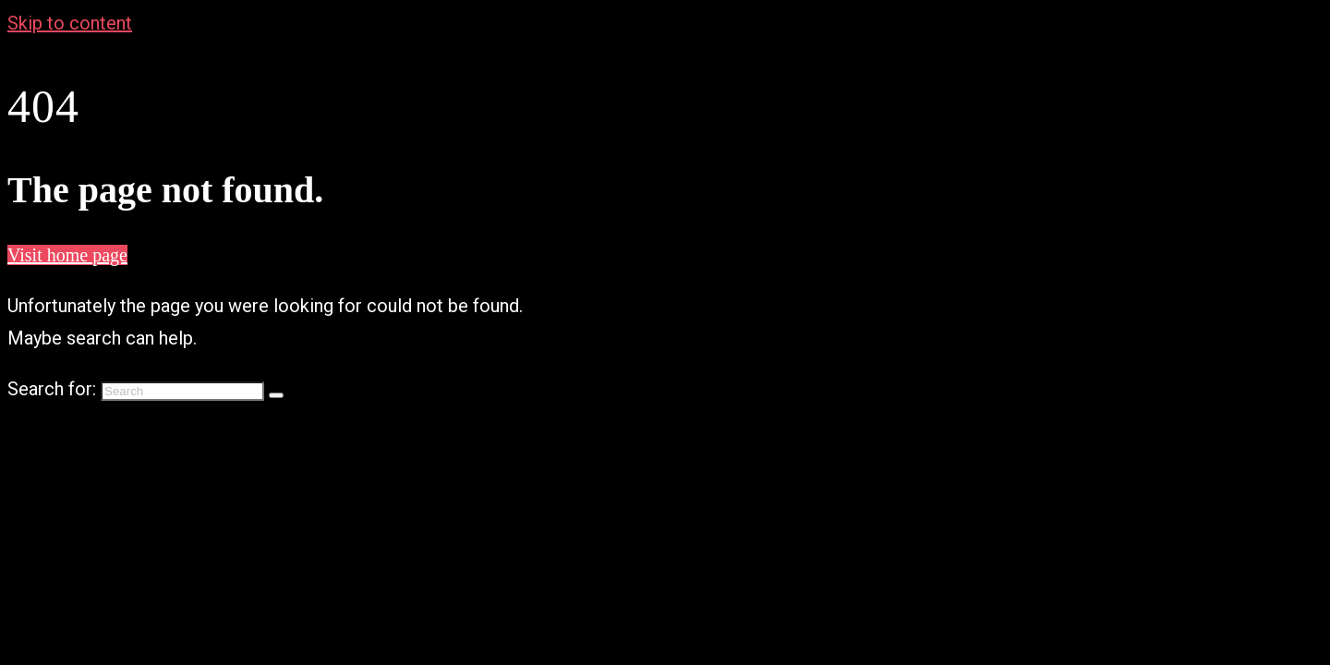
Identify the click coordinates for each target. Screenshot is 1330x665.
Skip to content (69, 23)
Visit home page (67, 255)
